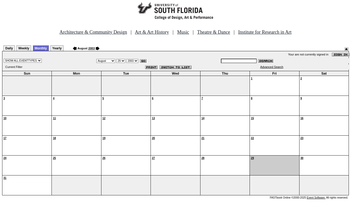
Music (183, 32)
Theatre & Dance (213, 32)
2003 (91, 48)
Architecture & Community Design (93, 32)
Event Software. (316, 197)
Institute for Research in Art (265, 32)
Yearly (57, 48)
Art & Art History (152, 32)
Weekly (23, 48)
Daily (9, 48)
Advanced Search (271, 66)
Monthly (41, 48)
